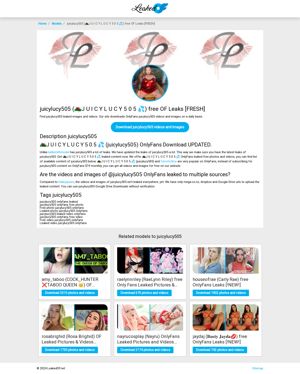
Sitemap (257, 368)
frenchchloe (169, 161)
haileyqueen (66, 182)
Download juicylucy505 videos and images (150, 127)
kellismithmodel (58, 152)
